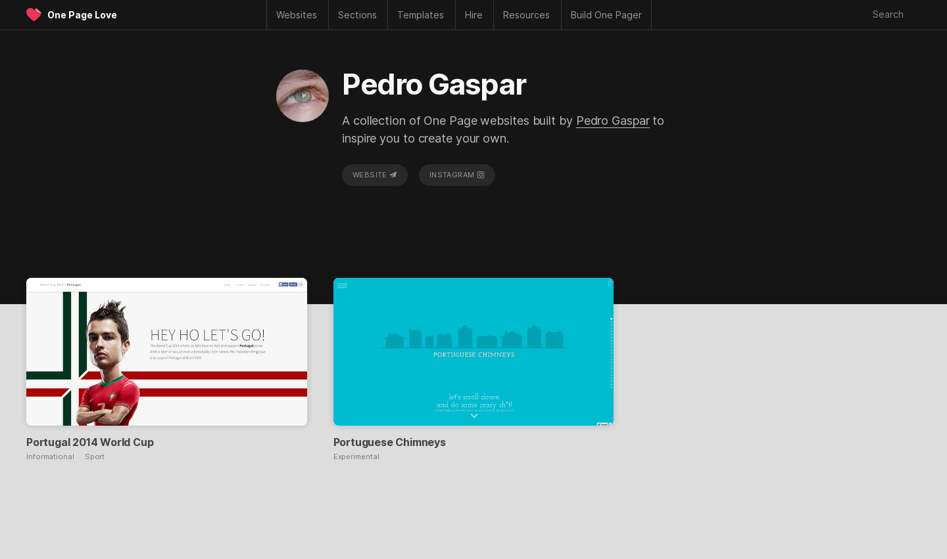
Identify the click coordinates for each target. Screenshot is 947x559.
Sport (95, 456)
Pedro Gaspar (613, 120)
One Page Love (82, 14)
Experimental (356, 456)
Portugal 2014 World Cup (89, 442)
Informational (50, 456)
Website (374, 174)
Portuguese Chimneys (389, 442)
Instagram (457, 174)
